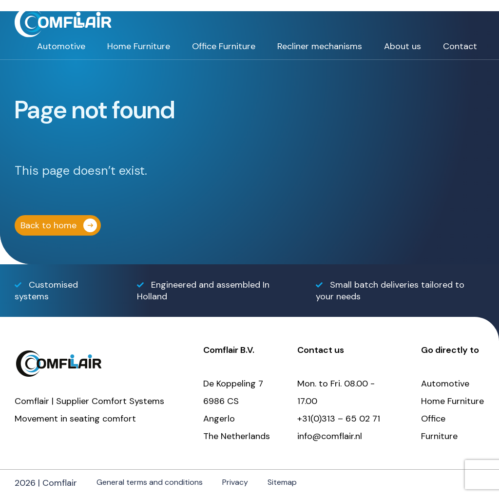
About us (402, 46)
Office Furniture (223, 46)
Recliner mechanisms (319, 46)
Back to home (48, 225)
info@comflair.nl (329, 436)
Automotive (61, 46)
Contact (460, 46)
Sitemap (282, 482)
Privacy (235, 482)
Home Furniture (138, 46)
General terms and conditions (149, 482)
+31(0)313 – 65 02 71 (338, 418)
